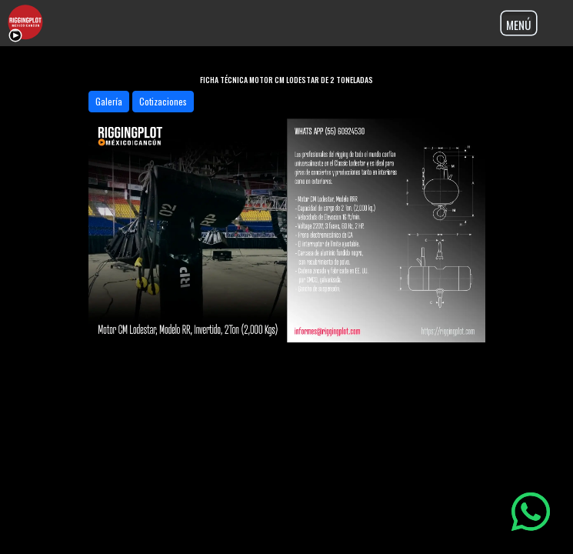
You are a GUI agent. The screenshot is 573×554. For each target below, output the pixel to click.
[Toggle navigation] (519, 23)
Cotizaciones (163, 101)
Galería (108, 101)
